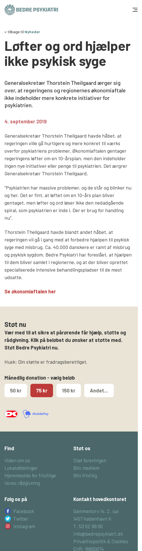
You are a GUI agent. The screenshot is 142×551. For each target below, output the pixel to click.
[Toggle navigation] (134, 9)
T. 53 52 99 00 (88, 526)
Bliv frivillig (85, 475)
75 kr (41, 390)
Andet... (99, 390)
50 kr (15, 390)
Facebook (23, 511)
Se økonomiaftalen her (30, 291)
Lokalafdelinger (21, 468)
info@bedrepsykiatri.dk (98, 534)
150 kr (68, 390)
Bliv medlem (86, 468)
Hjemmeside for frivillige (30, 475)
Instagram (24, 526)
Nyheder (32, 31)
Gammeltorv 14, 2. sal (96, 511)
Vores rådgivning (22, 483)
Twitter (20, 519)
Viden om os (17, 460)
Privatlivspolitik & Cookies (100, 541)
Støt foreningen (89, 460)
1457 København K (92, 519)
